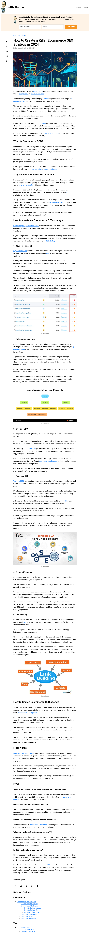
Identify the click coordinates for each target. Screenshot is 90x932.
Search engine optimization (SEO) (26, 226)
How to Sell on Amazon (33, 908)
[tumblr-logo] (7, 61)
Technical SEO (18, 481)
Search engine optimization (23, 753)
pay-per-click (23, 94)
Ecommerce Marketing (29, 904)
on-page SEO (31, 448)
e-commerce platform (58, 202)
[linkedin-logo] (7, 52)
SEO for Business (23, 927)
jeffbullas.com (17, 7)
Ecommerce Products (29, 914)
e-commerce (38, 91)
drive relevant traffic (25, 185)
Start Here (71, 27)
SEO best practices (51, 133)
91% (24, 622)
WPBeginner (50, 865)
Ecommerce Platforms (29, 906)
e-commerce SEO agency (27, 713)
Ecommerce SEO (27, 916)
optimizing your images (48, 461)
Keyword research (20, 251)
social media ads (37, 94)
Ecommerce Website (28, 918)
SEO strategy (50, 241)
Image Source (45, 333)
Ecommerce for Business (26, 902)
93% (67, 192)
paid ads (45, 99)
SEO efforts (41, 123)
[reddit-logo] (7, 57)
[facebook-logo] (7, 42)
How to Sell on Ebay (31, 910)
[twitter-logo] (7, 47)
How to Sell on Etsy (31, 912)
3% (48, 253)
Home (15, 35)
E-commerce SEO (27, 929)
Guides (22, 35)
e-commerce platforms (38, 825)
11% (66, 501)
